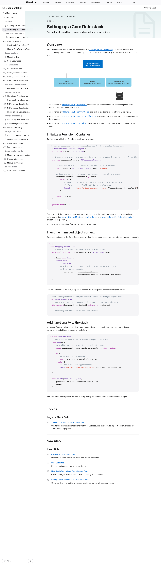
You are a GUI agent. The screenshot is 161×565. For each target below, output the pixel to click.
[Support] (119, 2)
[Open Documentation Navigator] (3, 8)
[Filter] (22, 561)
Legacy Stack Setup (71, 417)
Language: (148, 8)
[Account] (134, 2)
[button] (127, 2)
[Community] (82, 2)
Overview (66, 45)
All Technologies (9, 13)
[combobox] (22, 561)
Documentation (14, 8)
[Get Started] (46, 2)
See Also (66, 441)
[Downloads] (108, 2)
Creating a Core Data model (112, 50)
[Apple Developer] (32, 2)
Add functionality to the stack (79, 322)
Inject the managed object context (82, 232)
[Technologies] (70, 2)
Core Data (62, 16)
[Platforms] (58, 2)
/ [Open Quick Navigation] (43, 561)
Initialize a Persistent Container (80, 134)
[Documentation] (95, 2)
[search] (20, 561)
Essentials (65, 449)
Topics (64, 409)
